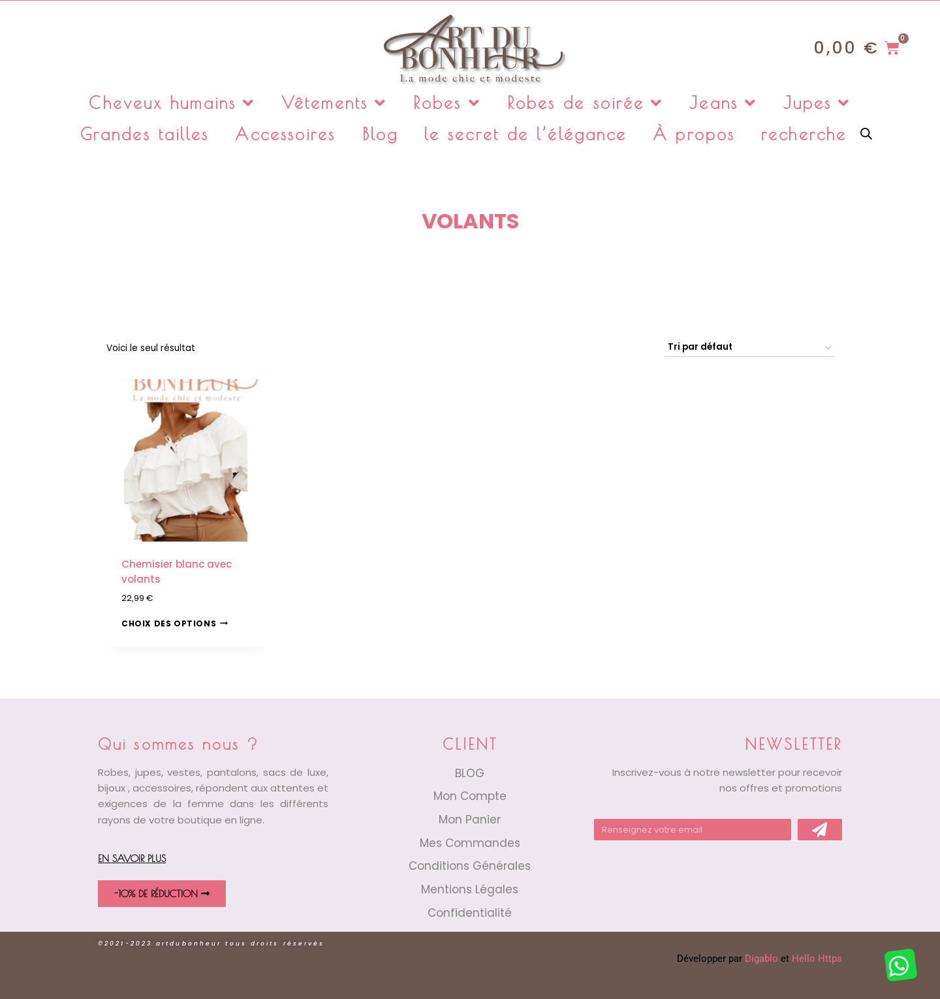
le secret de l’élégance (525, 134)
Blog (380, 134)
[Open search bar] (866, 132)
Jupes (817, 102)
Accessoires (285, 134)
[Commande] (749, 348)
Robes (447, 102)
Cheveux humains (172, 102)
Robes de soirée (585, 102)
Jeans (723, 102)
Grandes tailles (145, 134)
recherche (804, 134)
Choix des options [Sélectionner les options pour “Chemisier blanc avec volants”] (174, 623)
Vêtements (334, 102)
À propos (694, 134)
